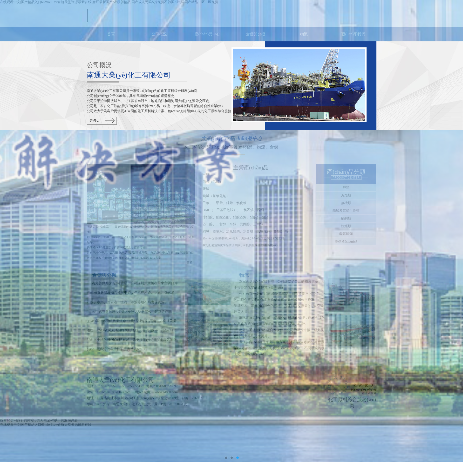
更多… (95, 120)
